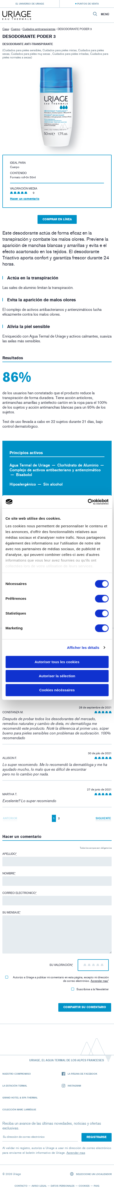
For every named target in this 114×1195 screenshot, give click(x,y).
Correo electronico (19, 893)
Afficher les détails (83, 648)
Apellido (9, 854)
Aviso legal (39, 1185)
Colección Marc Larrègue (19, 1109)
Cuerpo (15, 29)
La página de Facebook (79, 1073)
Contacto (21, 1185)
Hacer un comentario (24, 198)
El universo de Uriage (30, 3)
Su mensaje (11, 912)
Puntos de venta (88, 3)
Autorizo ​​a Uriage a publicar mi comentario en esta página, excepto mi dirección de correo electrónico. (57, 979)
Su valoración (61, 965)
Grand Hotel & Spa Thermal (20, 1097)
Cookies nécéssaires (57, 690)
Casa (5, 29)
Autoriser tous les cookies (57, 662)
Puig (96, 1185)
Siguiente (103, 818)
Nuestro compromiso (16, 1073)
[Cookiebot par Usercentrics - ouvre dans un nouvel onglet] (88, 502)
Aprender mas (99, 981)
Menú (105, 14)
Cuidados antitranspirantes (38, 29)
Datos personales (63, 1185)
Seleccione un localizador (91, 1174)
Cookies (84, 1185)
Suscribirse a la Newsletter (90, 989)
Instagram (71, 1085)
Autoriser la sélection (57, 676)
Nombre (9, 873)
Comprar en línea (57, 219)
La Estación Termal (14, 1085)
